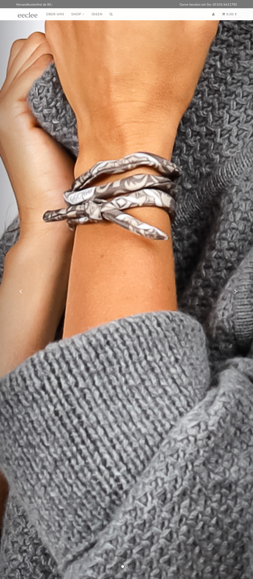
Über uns (55, 19)
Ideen (97, 19)
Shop (77, 19)
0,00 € (229, 19)
